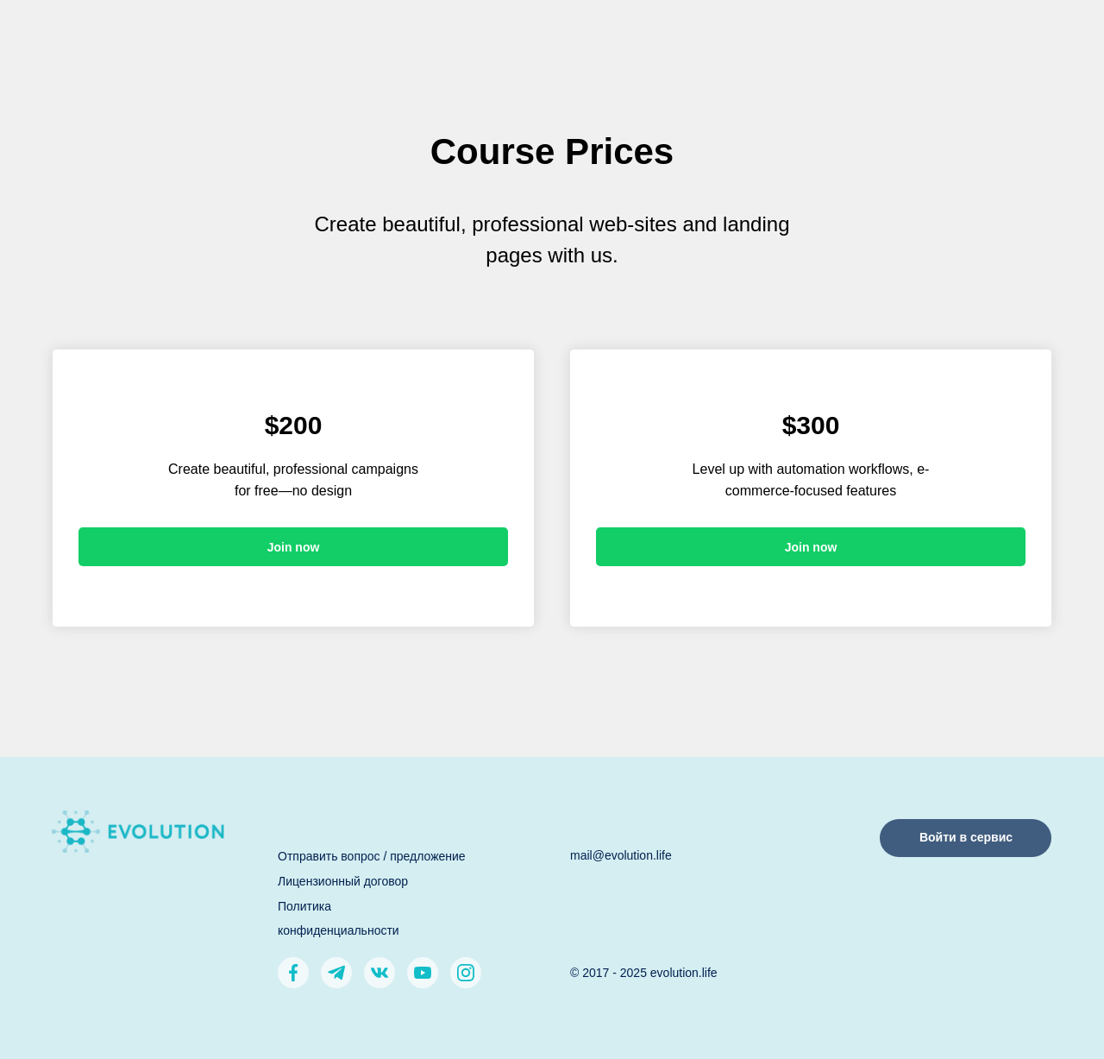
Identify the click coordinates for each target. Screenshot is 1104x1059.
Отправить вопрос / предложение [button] (372, 856)
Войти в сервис (966, 837)
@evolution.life (632, 855)
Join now (293, 547)
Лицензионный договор (343, 881)
